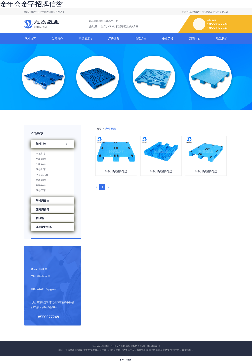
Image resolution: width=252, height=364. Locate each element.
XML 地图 (126, 360)
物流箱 (40, 218)
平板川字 (41, 153)
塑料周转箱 (42, 209)
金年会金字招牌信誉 (31, 4)
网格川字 (41, 169)
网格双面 (41, 185)
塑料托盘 (52, 143)
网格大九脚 (42, 174)
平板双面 (41, 164)
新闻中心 (194, 38)
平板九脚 (41, 159)
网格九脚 (41, 180)
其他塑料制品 (44, 227)
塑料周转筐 (42, 200)
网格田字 (41, 190)
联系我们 (221, 38)
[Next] (108, 187)
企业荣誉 (167, 38)
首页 (99, 128)
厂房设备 (113, 38)
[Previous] (97, 187)
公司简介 (57, 38)
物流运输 (140, 38)
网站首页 (30, 38)
